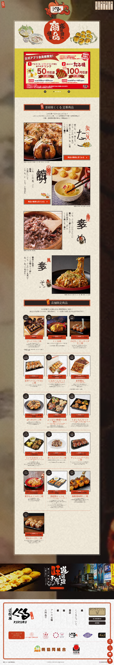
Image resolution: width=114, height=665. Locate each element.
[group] (57, 70)
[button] (45, 91)
